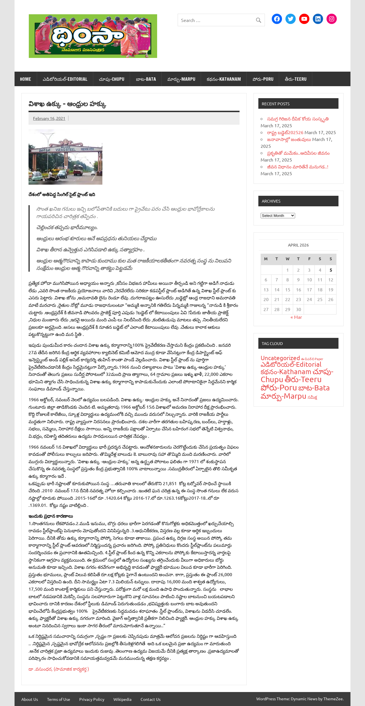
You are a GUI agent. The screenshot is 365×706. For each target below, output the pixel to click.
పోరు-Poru (263, 79)
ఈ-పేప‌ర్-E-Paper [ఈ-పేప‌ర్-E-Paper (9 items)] (312, 358)
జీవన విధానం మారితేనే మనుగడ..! (297, 166)
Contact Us (151, 699)
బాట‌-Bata (146, 79)
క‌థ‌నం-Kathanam (224, 79)
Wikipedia (122, 699)
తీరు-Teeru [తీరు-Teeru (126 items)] (303, 379)
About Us (29, 699)
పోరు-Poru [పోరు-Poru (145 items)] (279, 387)
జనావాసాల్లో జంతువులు (289, 139)
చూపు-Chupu (111, 79)
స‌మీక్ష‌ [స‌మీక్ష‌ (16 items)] (312, 397)
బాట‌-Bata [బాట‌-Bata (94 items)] (314, 387)
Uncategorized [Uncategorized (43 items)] (280, 357)
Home (25, 79)
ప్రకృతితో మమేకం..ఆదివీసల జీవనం (298, 153)
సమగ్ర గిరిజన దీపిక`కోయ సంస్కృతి (298, 118)
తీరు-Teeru (296, 79)
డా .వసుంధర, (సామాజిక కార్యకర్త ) (59, 668)
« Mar (296, 317)
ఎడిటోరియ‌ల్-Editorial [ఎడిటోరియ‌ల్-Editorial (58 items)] (291, 364)
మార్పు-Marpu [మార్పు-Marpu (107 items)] (284, 395)
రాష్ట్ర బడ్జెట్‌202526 (285, 132)
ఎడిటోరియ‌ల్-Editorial (65, 79)
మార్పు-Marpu (181, 79)
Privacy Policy (91, 699)
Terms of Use (58, 699)
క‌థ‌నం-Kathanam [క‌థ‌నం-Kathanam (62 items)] (286, 371)
